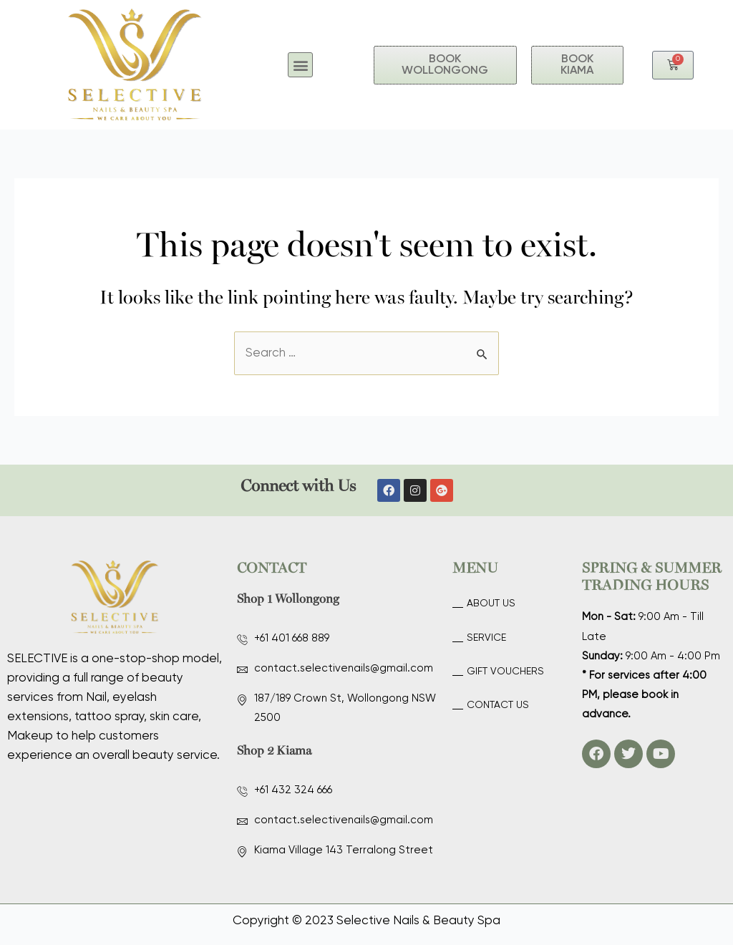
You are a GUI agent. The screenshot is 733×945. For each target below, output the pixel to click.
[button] (300, 64)
